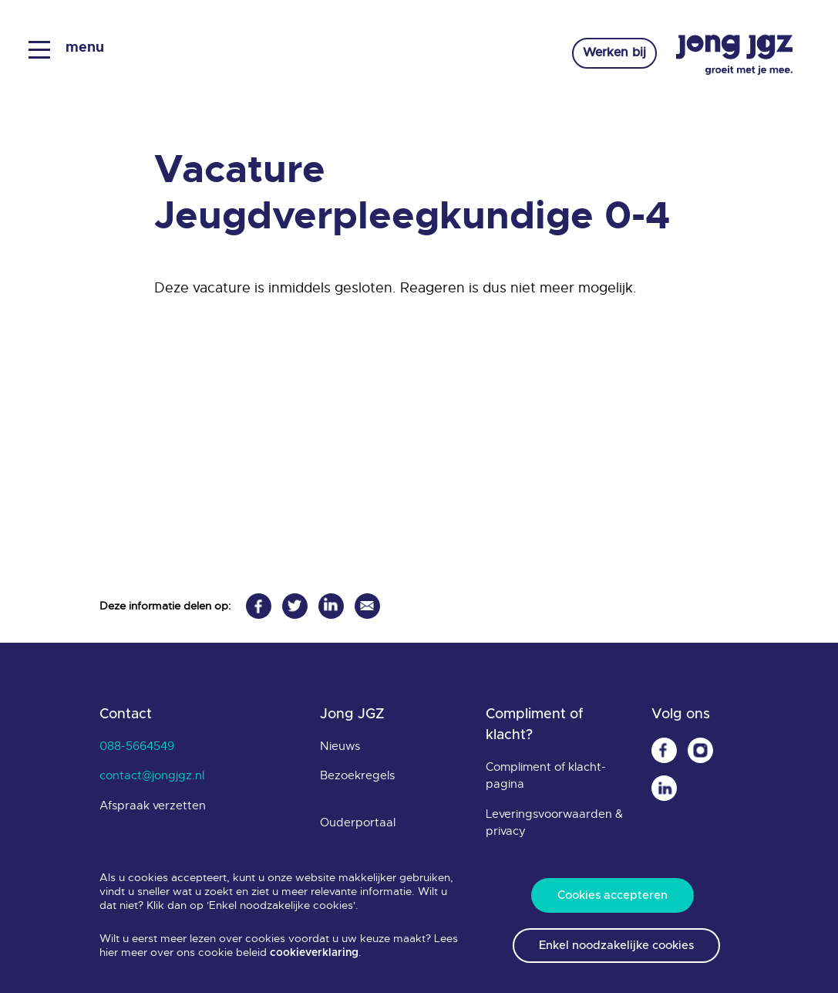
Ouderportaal (357, 822)
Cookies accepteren (612, 895)
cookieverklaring (314, 952)
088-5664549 (136, 746)
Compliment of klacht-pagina (546, 776)
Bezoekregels (357, 775)
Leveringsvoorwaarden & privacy (554, 823)
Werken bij (611, 54)
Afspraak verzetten (152, 805)
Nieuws (340, 746)
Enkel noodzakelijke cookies (616, 945)
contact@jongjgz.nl (151, 775)
